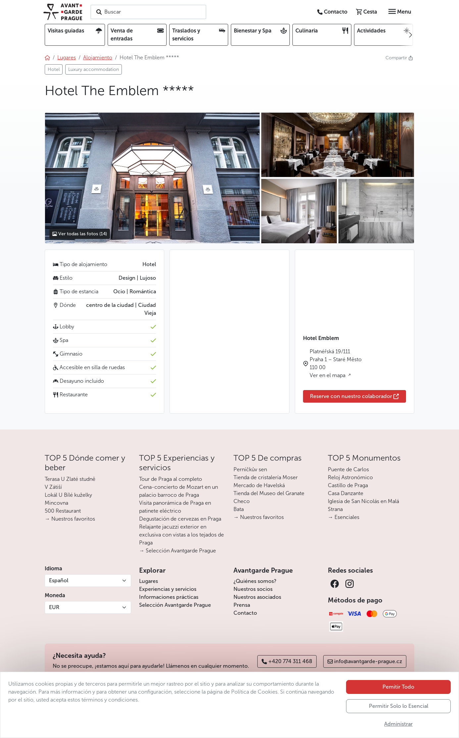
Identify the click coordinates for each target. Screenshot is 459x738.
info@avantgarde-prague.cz (365, 661)
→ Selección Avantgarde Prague (177, 550)
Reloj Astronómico (350, 477)
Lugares (148, 581)
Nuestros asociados (257, 597)
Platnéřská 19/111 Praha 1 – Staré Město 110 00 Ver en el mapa (336, 363)
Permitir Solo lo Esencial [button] (398, 706)
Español (58, 580)
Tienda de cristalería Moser (265, 477)
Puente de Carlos (348, 469)
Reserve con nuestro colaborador (354, 396)
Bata (238, 509)
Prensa (241, 605)
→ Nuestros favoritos (70, 519)
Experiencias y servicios (167, 589)
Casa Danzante (345, 493)
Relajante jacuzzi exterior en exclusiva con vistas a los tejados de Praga (181, 535)
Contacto (245, 613)
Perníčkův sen (250, 469)
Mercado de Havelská (259, 485)
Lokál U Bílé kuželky (68, 495)
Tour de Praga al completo (170, 479)
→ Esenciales (343, 517)
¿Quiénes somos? (255, 581)
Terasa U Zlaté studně (70, 479)
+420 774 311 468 (287, 661)
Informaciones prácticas (168, 597)
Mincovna (56, 503)
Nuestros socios (253, 589)
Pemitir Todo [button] (398, 687)
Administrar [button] (398, 724)
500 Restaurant (63, 511)
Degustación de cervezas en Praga (180, 519)
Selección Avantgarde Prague (175, 605)
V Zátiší (53, 487)
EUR (54, 607)
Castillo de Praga (348, 485)
